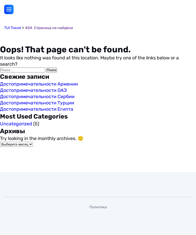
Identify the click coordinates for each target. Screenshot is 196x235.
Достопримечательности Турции (37, 103)
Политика (98, 207)
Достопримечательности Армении (39, 84)
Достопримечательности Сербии (37, 96)
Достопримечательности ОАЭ (33, 90)
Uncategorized (16, 124)
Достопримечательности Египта (36, 109)
